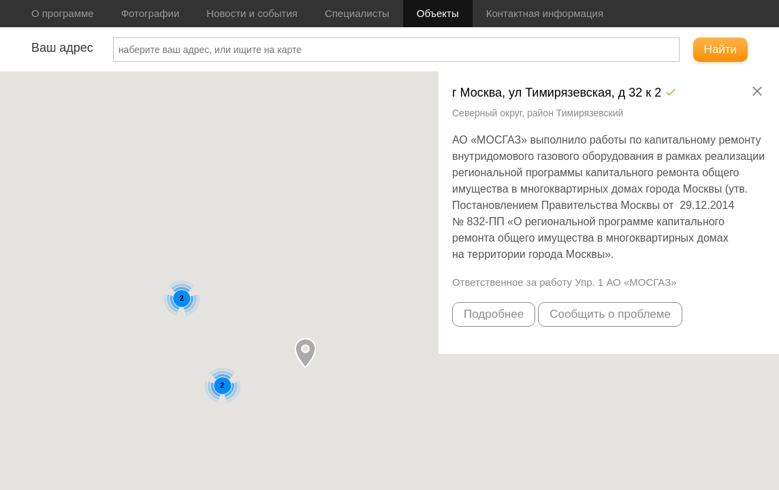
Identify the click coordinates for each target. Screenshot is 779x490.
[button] (305, 353)
